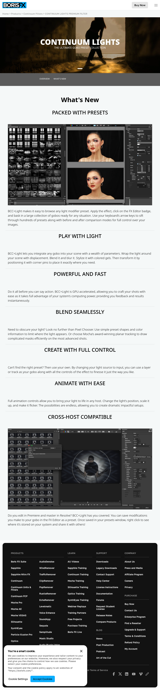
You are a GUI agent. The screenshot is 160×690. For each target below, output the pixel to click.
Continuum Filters (33, 13)
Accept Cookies (42, 679)
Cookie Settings (18, 679)
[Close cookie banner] (81, 651)
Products (16, 13)
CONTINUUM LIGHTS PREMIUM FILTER (66, 13)
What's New (60, 78)
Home (5, 13)
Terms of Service (99, 670)
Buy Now (139, 5)
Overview (44, 78)
